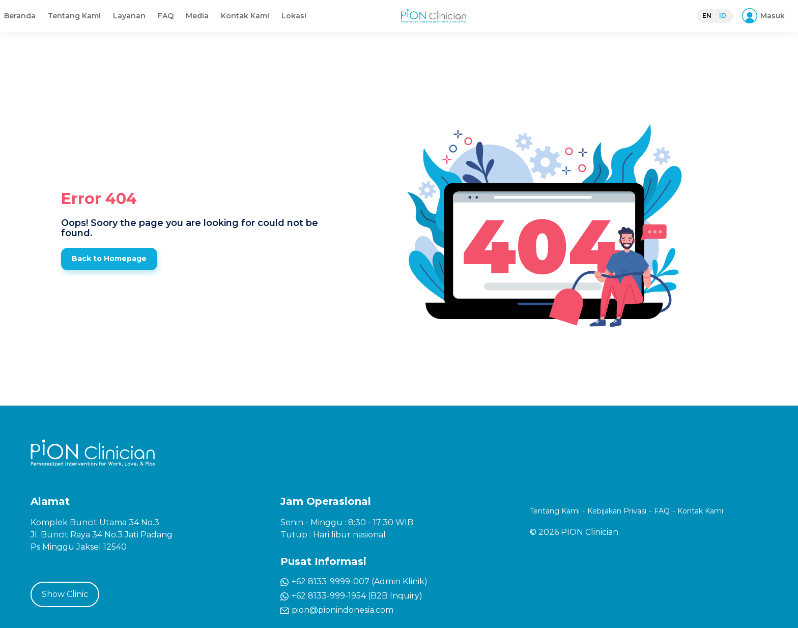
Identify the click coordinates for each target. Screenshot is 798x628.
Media (448, 25)
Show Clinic (65, 594)
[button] (761, 25)
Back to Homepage (109, 258)
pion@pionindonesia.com (336, 610)
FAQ (416, 25)
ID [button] (717, 25)
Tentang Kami (325, 25)
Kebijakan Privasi (616, 511)
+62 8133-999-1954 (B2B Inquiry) (351, 596)
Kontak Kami (496, 25)
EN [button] (701, 25)
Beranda (271, 25)
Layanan (380, 25)
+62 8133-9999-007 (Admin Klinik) (354, 581)
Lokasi (544, 25)
